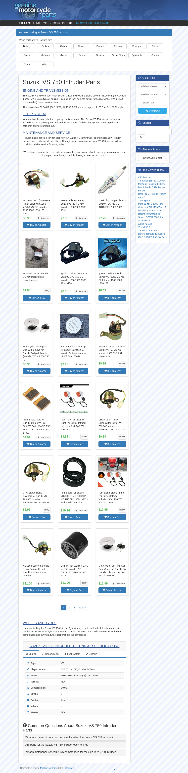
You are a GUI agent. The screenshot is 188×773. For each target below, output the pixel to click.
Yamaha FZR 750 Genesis (152, 180)
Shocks (100, 55)
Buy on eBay (36, 298)
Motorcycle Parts (48, 768)
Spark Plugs (118, 55)
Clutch (63, 46)
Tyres (27, 64)
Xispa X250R (145, 224)
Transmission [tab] (50, 654)
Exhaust (118, 46)
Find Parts (152, 110)
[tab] (74, 737)
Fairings (136, 46)
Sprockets (137, 55)
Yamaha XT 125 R (147, 230)
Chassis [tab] (91, 654)
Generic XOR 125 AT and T (152, 207)
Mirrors (63, 55)
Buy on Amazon (37, 225)
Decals (100, 46)
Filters (155, 46)
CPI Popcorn (144, 177)
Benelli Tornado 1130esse (151, 233)
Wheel (45, 64)
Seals (82, 55)
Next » (82, 607)
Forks (27, 55)
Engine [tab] (31, 654)
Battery (27, 46)
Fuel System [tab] (72, 654)
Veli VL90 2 (144, 227)
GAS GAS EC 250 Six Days (152, 237)
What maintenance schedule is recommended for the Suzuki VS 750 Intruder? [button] (71, 752)
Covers (81, 46)
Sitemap (69, 768)
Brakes (45, 46)
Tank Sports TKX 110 (149, 200)
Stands (155, 55)
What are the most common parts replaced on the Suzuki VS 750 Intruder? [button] (69, 737)
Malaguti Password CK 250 (152, 184)
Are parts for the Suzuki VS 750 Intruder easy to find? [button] (56, 744)
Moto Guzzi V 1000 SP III (151, 204)
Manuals (45, 55)
